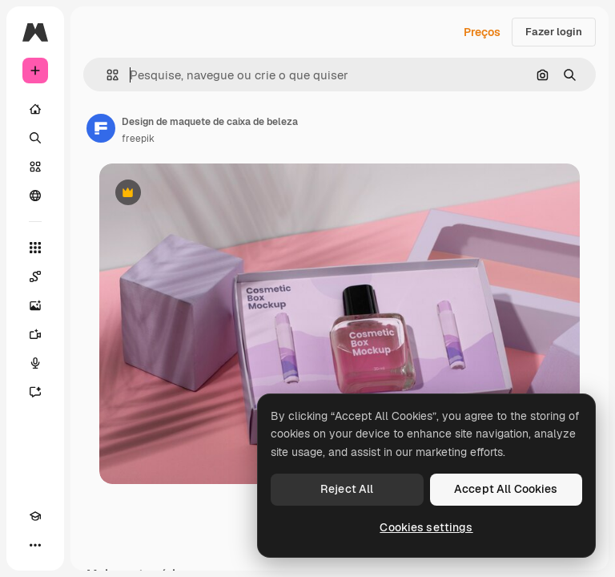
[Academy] (35, 516)
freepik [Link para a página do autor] (138, 138)
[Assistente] (35, 392)
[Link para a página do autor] (100, 128)
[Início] (35, 109)
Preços (482, 32)
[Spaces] (35, 276)
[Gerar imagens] (35, 305)
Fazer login (553, 31)
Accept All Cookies (506, 489)
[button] (106, 75)
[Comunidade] (35, 195)
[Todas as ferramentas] (35, 247)
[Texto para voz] (35, 363)
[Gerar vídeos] (35, 334)
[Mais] (35, 545)
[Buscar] (35, 138)
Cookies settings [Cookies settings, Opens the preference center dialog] (426, 527)
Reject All (346, 489)
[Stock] (35, 167)
